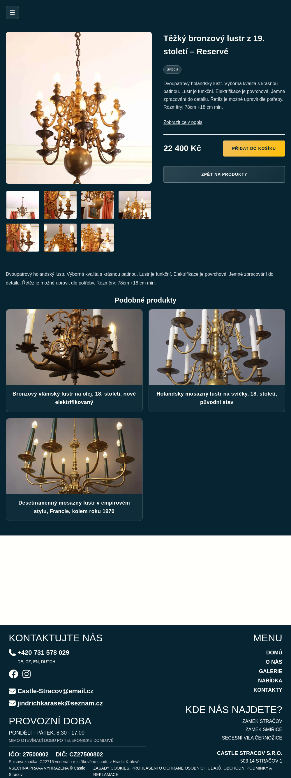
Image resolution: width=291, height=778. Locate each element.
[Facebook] (13, 674)
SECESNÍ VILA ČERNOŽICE (252, 737)
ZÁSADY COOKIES (111, 768)
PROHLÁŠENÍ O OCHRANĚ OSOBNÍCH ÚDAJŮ (176, 768)
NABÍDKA (270, 681)
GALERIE (270, 671)
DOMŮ (274, 653)
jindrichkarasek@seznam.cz (60, 703)
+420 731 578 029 (43, 652)
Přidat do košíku (254, 148)
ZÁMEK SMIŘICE (264, 729)
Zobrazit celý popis (182, 122)
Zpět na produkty (224, 174)
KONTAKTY (267, 690)
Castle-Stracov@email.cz (55, 691)
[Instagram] (26, 674)
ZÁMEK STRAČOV (262, 721)
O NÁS (274, 662)
